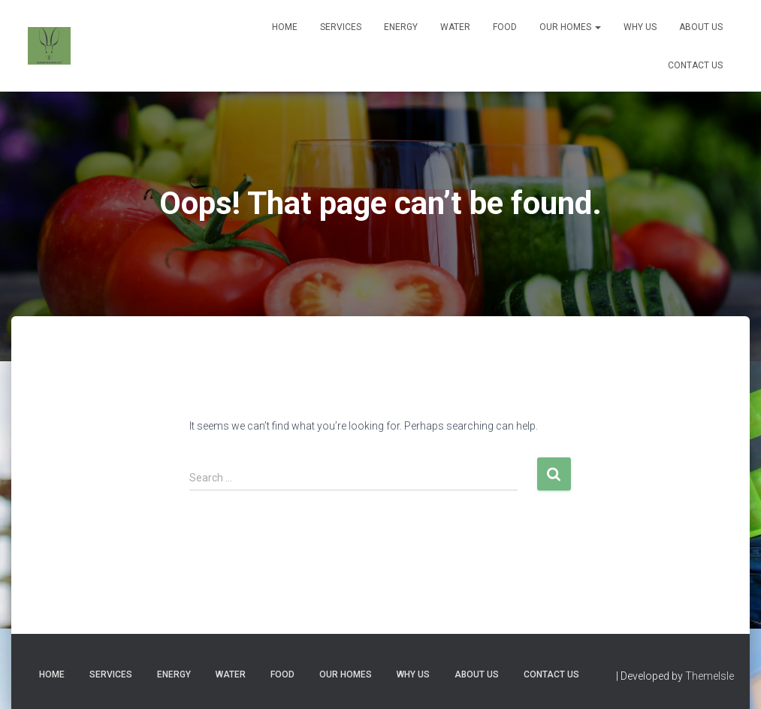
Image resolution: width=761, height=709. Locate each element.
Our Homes (570, 27)
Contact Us (695, 65)
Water (455, 27)
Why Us (640, 27)
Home (284, 27)
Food (505, 27)
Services (340, 27)
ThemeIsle (709, 676)
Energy (401, 27)
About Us (701, 27)
